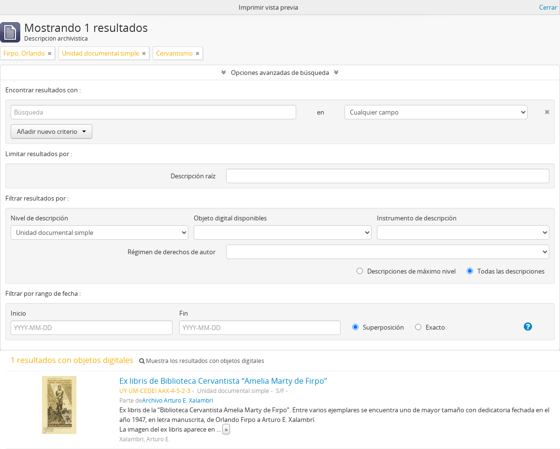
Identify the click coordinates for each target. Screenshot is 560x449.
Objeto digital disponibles (230, 218)
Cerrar (548, 7)
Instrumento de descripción (417, 218)
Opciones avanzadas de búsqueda (280, 72)
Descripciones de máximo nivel (406, 271)
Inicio (18, 313)
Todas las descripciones (506, 271)
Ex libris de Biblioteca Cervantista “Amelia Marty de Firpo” (223, 381)
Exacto (430, 327)
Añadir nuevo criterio (51, 131)
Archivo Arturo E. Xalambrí (177, 400)
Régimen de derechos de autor (171, 251)
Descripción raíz (193, 176)
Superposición (378, 327)
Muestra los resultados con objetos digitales (201, 361)
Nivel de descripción (39, 218)
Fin (183, 313)
